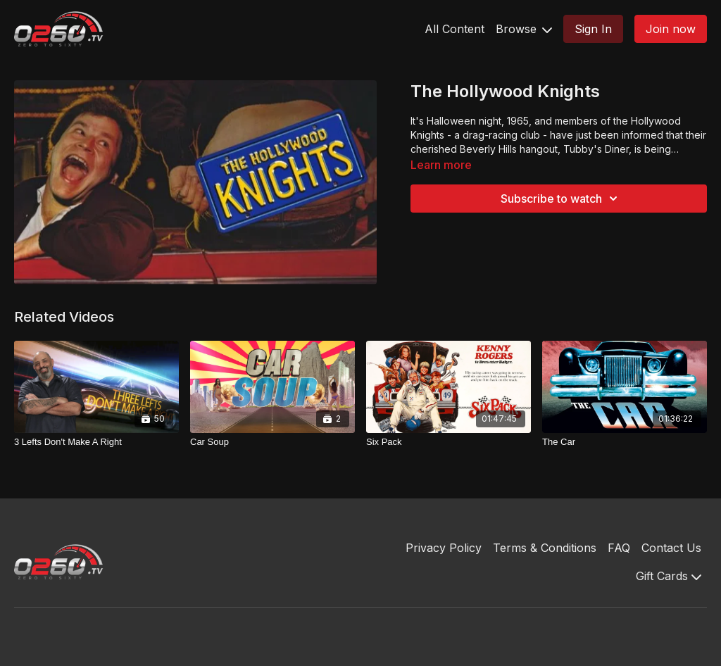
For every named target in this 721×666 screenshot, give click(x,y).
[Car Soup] (272, 442)
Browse (524, 29)
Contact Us (671, 548)
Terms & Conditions (544, 548)
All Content (454, 29)
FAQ (619, 548)
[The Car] (624, 442)
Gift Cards (668, 576)
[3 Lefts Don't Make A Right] (96, 442)
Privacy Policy (444, 548)
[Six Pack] (448, 442)
